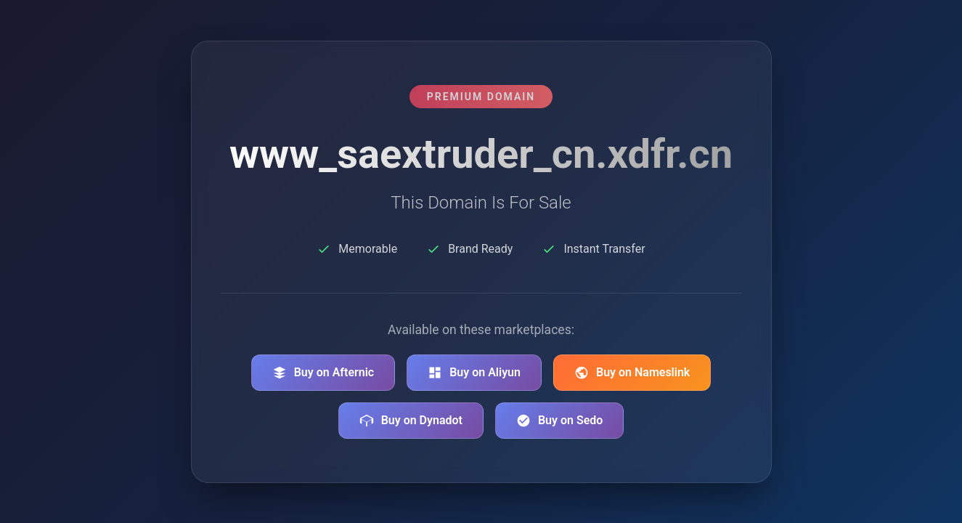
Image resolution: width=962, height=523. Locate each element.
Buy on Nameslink (632, 372)
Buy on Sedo (559, 420)
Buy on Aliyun (474, 372)
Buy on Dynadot (410, 420)
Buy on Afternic (323, 372)
